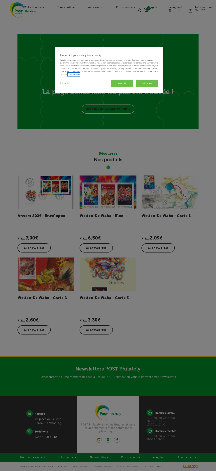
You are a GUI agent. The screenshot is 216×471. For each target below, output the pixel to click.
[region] (109, 70)
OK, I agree (147, 83)
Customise (64, 83)
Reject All (122, 83)
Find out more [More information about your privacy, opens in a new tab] (74, 74)
